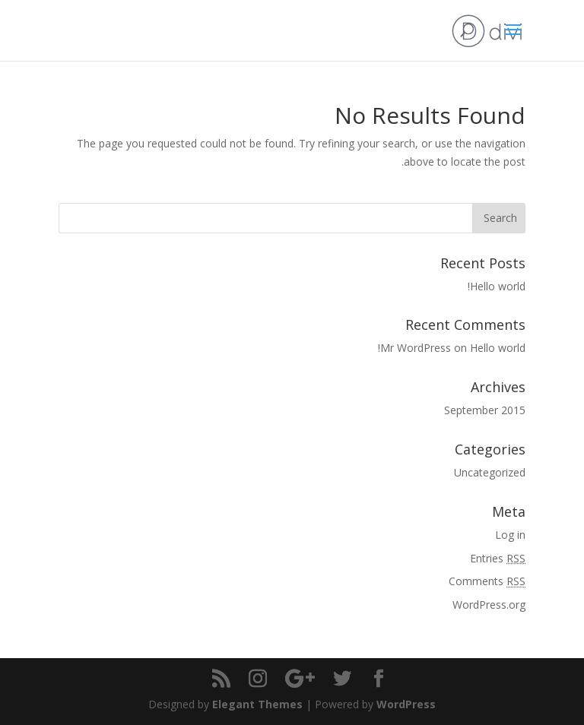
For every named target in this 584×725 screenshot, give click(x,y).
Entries (497, 558)
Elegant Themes (257, 704)
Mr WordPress (415, 347)
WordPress (406, 704)
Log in (510, 534)
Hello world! (496, 286)
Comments (487, 581)
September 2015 (484, 410)
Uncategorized (489, 472)
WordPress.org (488, 604)
